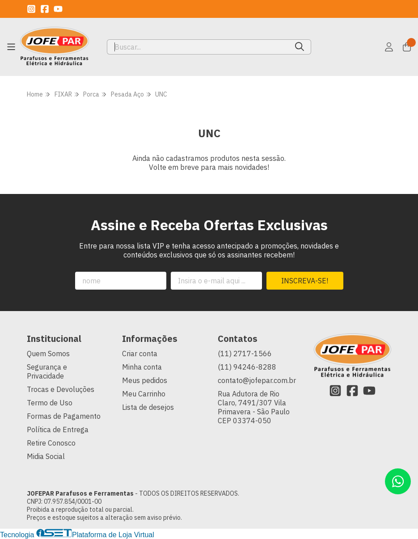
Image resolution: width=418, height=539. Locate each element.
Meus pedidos (144, 380)
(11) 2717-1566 (245, 353)
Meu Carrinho (143, 393)
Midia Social (46, 456)
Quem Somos (48, 353)
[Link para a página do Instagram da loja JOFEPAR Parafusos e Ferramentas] (31, 8)
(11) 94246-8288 (247, 366)
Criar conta (139, 353)
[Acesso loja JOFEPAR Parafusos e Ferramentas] (388, 46)
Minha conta (142, 366)
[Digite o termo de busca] (198, 47)
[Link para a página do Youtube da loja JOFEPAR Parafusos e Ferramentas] (58, 8)
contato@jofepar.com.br (257, 380)
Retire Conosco (51, 442)
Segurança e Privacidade (47, 371)
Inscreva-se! (304, 280)
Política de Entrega (58, 429)
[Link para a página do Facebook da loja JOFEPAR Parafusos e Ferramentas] (44, 8)
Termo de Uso (49, 402)
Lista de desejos (148, 407)
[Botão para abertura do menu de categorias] (11, 46)
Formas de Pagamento (64, 416)
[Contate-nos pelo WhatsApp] (398, 481)
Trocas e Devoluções (60, 389)
